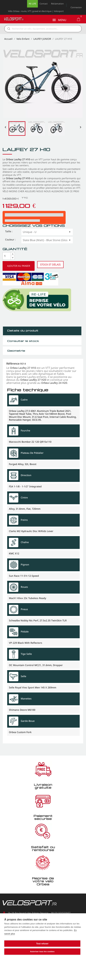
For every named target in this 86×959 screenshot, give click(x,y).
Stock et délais (50, 264)
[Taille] (47, 232)
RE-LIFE (32, 3)
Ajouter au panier (18, 265)
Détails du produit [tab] (22, 330)
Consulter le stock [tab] (23, 341)
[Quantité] (7, 256)
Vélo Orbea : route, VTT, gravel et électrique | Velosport (36, 11)
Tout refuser (42, 943)
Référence (13, 363)
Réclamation (57, 3)
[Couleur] (47, 240)
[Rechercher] (45, 28)
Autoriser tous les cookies (42, 951)
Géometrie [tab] (16, 350)
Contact (44, 3)
